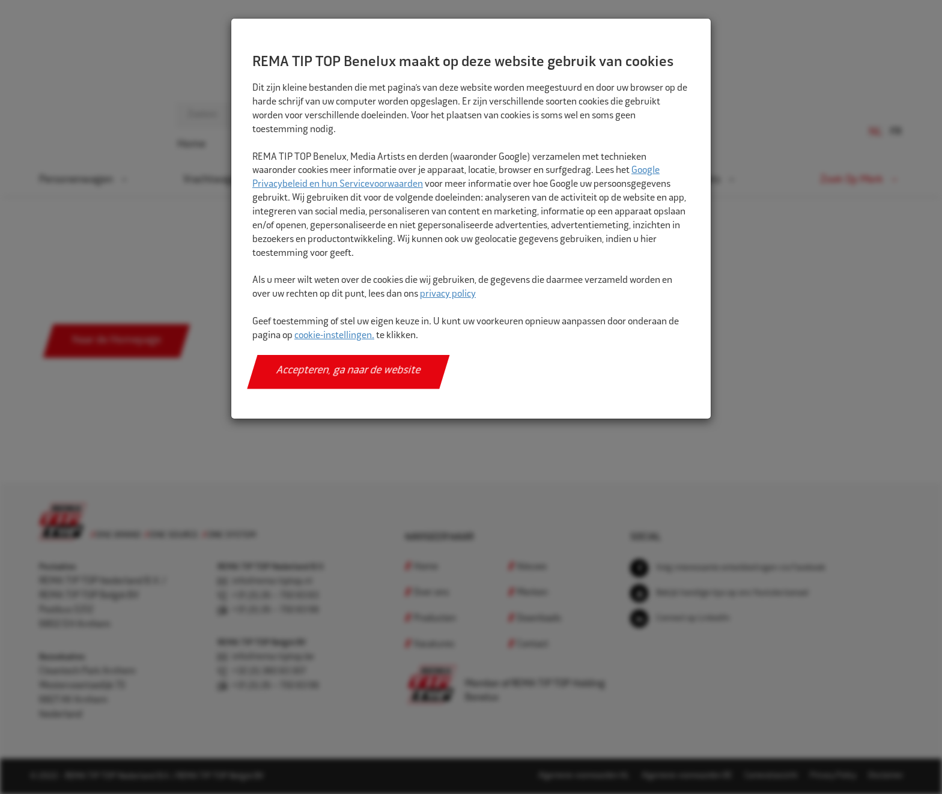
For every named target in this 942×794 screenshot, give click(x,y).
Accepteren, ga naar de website (348, 371)
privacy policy (448, 294)
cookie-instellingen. (334, 336)
